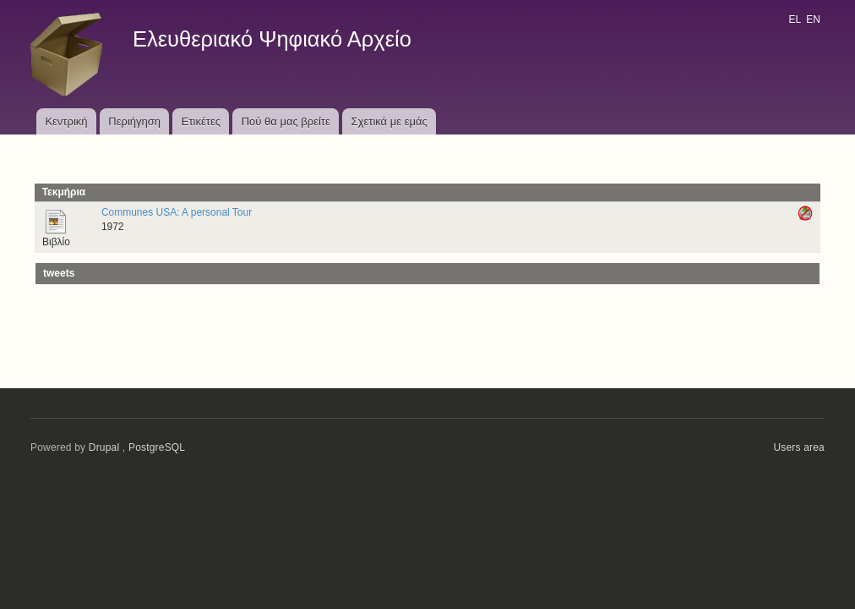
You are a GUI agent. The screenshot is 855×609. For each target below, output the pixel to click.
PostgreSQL (156, 447)
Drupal (104, 447)
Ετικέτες (201, 121)
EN (813, 19)
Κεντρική (66, 121)
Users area (799, 447)
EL (794, 19)
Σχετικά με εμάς (389, 121)
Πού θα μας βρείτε (286, 121)
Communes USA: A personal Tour (176, 212)
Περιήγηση (134, 121)
